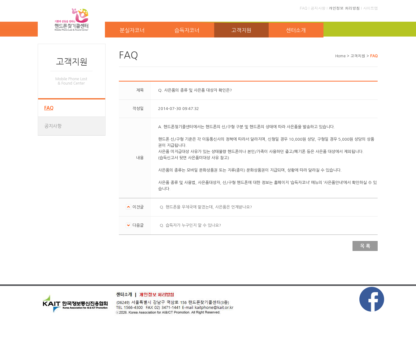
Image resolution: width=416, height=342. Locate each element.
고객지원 (241, 30)
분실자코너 (132, 30)
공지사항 (317, 8)
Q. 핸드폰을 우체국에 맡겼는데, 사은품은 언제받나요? (206, 207)
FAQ (303, 8)
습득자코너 (187, 30)
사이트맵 (370, 8)
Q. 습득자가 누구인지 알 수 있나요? (190, 225)
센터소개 (296, 30)
